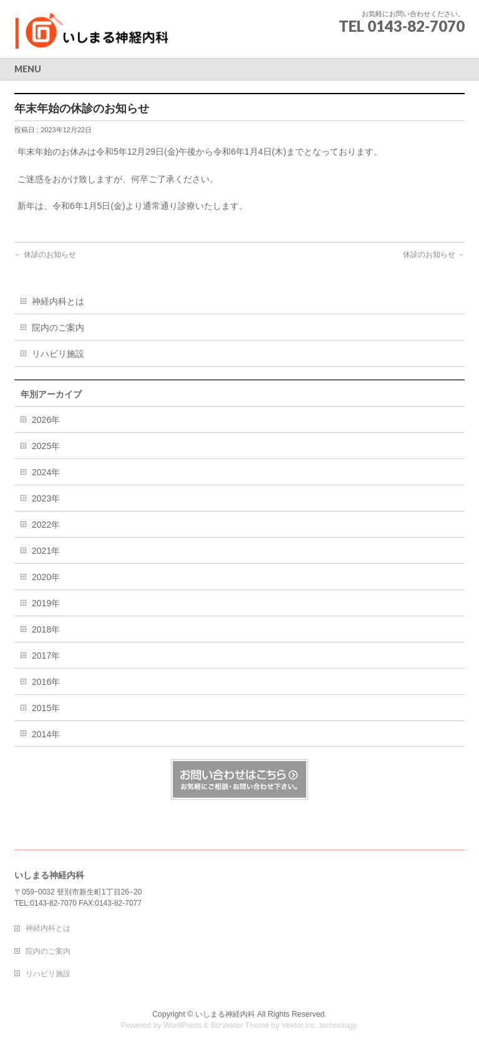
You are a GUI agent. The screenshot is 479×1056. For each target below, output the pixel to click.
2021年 (46, 551)
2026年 (46, 420)
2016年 (46, 682)
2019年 (46, 603)
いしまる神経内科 (225, 1014)
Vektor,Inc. (299, 1025)
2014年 (46, 734)
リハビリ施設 (58, 354)
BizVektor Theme (240, 1025)
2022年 (46, 525)
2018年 (46, 629)
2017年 (46, 656)
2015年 (46, 708)
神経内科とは (58, 301)
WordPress (182, 1025)
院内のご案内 (58, 327)
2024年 (46, 472)
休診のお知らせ (45, 254)
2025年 (46, 446)
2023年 (46, 498)
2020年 (46, 577)
